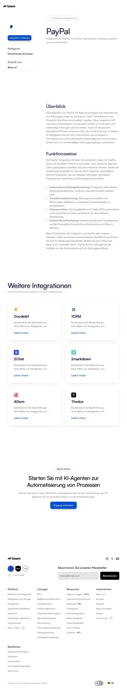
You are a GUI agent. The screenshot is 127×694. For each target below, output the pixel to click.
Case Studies (73, 627)
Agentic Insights (75, 594)
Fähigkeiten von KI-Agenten (21, 599)
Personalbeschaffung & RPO (51, 627)
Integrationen (14, 623)
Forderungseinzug (46, 608)
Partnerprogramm (75, 613)
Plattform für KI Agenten (19, 594)
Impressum (13, 670)
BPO (39, 594)
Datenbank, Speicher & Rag (21, 618)
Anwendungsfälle (75, 623)
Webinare (71, 603)
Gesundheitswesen (46, 618)
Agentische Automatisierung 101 (82, 599)
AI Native (71, 632)
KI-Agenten (13, 603)
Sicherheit (13, 656)
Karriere (100, 599)
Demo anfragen (103, 608)
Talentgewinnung (45, 632)
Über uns (100, 594)
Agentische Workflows (19, 608)
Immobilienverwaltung (48, 637)
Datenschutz (14, 661)
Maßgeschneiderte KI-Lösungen (53, 599)
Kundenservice (44, 603)
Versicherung (43, 623)
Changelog (72, 608)
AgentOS (12, 613)
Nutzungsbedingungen (19, 666)
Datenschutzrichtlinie (18, 651)
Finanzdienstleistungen (48, 613)
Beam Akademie (74, 618)
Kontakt (100, 603)
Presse (99, 613)
